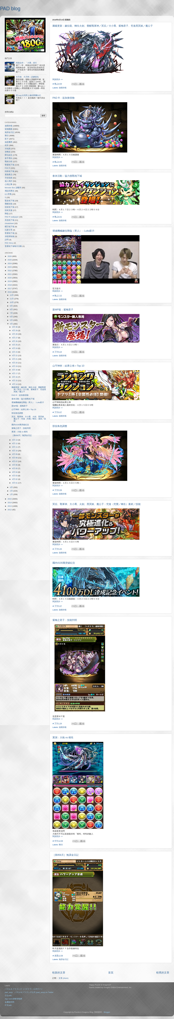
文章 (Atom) (63, 978)
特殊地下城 (9, 171)
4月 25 (15, 345)
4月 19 (15, 366)
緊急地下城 (9, 201)
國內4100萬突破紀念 (63, 562)
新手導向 (8, 158)
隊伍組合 (8, 155)
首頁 (110, 972)
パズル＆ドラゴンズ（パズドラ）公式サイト (24, 989)
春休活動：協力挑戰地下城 (67, 176)
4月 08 (15, 458)
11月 (12, 299)
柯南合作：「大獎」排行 (26, 63)
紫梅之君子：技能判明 (64, 620)
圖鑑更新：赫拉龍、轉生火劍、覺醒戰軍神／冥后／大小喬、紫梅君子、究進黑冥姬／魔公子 (102, 25)
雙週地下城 (9, 165)
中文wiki (8, 1005)
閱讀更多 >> (57, 79)
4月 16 (15, 377)
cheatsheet (9, 223)
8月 (11, 309)
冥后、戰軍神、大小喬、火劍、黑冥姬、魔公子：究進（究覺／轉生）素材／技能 (96, 504)
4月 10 (15, 451)
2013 (10, 506)
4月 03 (15, 476)
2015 (10, 499)
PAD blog (10, 8)
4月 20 (15, 363)
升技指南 (8, 178)
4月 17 (15, 373)
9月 (11, 306)
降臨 (7, 214)
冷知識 (7, 149)
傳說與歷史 (9, 191)
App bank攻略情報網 (13, 999)
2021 (10, 274)
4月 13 (15, 440)
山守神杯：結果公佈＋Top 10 (68, 365)
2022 (10, 271)
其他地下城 (9, 220)
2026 (10, 256)
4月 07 (15, 461)
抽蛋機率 (8, 142)
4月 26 (15, 341)
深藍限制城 (9, 236)
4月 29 (15, 330)
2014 (10, 503)
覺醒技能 (8, 204)
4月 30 (15, 327)
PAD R (7, 168)
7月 (11, 313)
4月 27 (15, 338)
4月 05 (15, 468)
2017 (10, 288)
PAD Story (9, 243)
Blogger (107, 1012)
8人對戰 (8, 194)
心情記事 (8, 184)
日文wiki (8, 996)
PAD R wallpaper (12, 217)
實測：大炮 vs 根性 (62, 737)
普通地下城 (9, 233)
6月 (11, 317)
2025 (10, 260)
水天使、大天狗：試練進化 (27, 77)
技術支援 (8, 210)
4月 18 (15, 370)
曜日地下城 (9, 227)
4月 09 (15, 454)
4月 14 (15, 384)
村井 (7, 145)
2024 (10, 263)
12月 (12, 295)
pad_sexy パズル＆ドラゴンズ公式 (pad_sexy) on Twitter (29, 992)
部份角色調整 (59, 426)
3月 (11, 487)
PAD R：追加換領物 (63, 98)
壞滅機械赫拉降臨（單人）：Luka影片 (73, 230)
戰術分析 (8, 162)
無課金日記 (63, 959)
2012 (10, 510)
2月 (11, 491)
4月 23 (15, 352)
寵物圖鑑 (8, 129)
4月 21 (15, 359)
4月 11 (15, 447)
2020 (10, 278)
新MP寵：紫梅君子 (62, 309)
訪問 (7, 240)
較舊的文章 (162, 972)
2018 (10, 285)
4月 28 (15, 334)
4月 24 (15, 348)
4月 (11, 324)
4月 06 (15, 465)
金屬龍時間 (9, 1002)
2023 (10, 267)
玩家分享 (8, 230)
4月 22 (15, 355)
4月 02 (15, 479)
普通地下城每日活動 (13, 246)
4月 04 (15, 472)
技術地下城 (9, 207)
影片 (7, 139)
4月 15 (15, 380)
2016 (10, 292)
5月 (11, 320)
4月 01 (15, 483)
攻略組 (7, 152)
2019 (10, 281)
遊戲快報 (62, 88)
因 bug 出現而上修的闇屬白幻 (28, 95)
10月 (12, 302)
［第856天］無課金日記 (65, 855)
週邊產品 (8, 175)
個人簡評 (8, 181)
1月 (11, 494)
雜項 (61, 845)
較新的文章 (58, 972)
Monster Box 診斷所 (13, 188)
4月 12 (15, 443)
